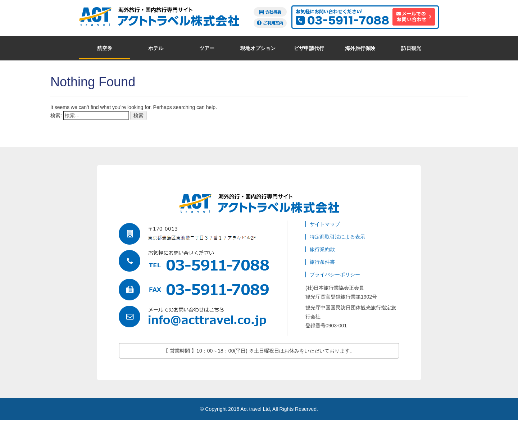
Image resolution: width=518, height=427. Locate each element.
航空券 (104, 48)
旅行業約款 (322, 249)
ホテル (155, 48)
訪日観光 (411, 48)
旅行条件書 (322, 262)
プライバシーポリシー (335, 274)
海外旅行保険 (360, 48)
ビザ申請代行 (309, 48)
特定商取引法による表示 (337, 237)
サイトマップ (325, 224)
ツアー (206, 48)
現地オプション (258, 48)
